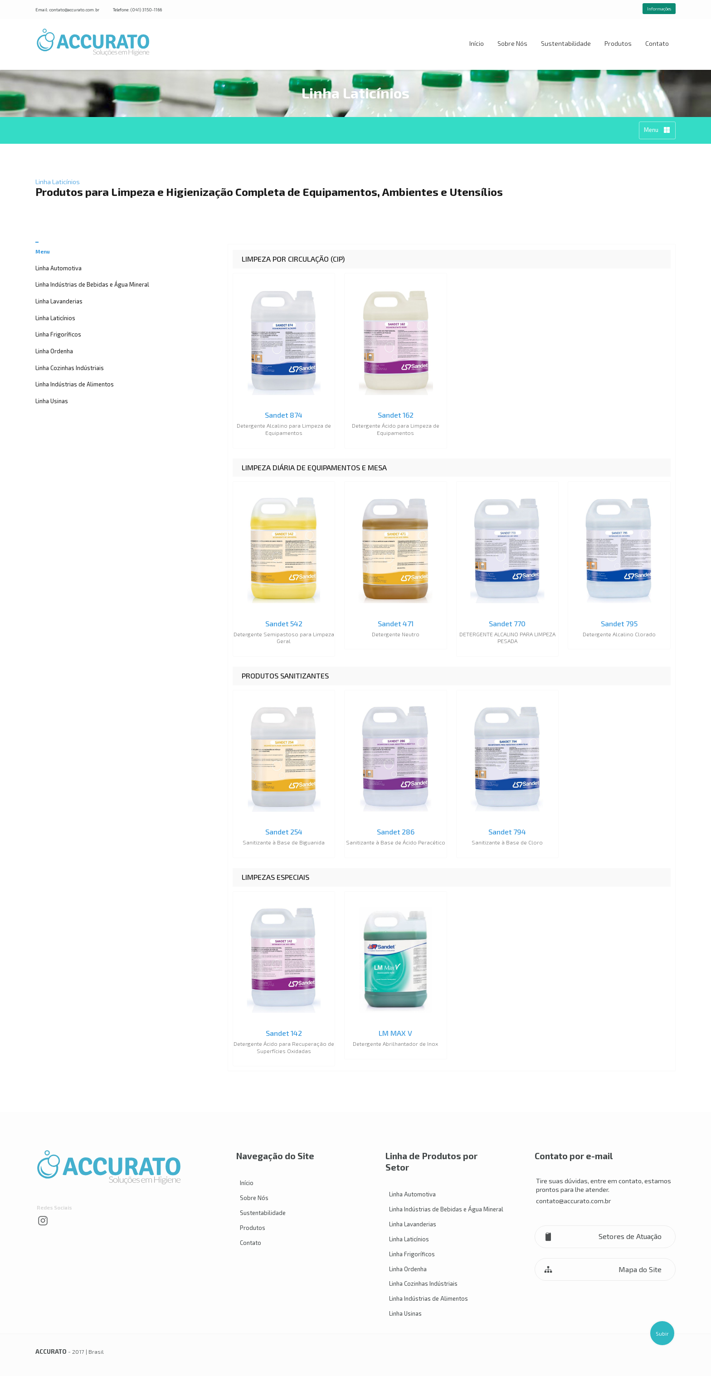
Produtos (618, 43)
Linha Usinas (51, 401)
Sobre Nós (512, 43)
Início (476, 43)
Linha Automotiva (58, 268)
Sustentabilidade (566, 43)
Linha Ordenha (54, 351)
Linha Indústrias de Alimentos (74, 384)
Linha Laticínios (55, 318)
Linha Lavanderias (59, 301)
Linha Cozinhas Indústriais (69, 367)
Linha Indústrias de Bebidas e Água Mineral (92, 284)
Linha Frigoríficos (58, 334)
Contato (657, 43)
